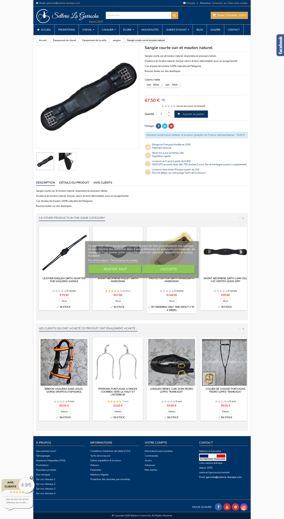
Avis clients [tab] (102, 183)
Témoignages (43, 456)
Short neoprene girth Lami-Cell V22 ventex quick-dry (225, 280)
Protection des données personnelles (110, 479)
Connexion (217, 3)
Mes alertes (151, 470)
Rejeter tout (115, 269)
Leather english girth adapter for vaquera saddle (64, 280)
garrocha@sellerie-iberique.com (63, 3)
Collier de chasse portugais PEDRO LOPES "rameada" (225, 390)
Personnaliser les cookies (124, 260)
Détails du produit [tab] (74, 183)
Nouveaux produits (46, 470)
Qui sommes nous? (46, 451)
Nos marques (43, 474)
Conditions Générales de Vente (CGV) (110, 451)
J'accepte (168, 269)
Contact (206, 443)
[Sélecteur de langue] (191, 3)
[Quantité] (161, 114)
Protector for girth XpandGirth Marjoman (171, 280)
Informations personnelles (159, 451)
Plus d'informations (98, 260)
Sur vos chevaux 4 (45, 493)
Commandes (151, 456)
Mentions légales (99, 474)
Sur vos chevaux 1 (45, 479)
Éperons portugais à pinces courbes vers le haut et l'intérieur (118, 391)
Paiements (95, 470)
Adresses (150, 465)
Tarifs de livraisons (100, 456)
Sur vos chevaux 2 (45, 484)
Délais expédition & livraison (105, 460)
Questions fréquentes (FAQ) (50, 460)
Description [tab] (45, 183)
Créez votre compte (237, 3)
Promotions (42, 465)
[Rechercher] (142, 15)
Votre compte (156, 443)
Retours (94, 465)
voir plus (22, 506)
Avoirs (148, 460)
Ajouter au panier (190, 114)
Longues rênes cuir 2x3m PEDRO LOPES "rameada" (171, 390)
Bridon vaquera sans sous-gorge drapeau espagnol (64, 390)
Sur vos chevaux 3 (45, 488)
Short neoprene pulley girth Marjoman (118, 280)
